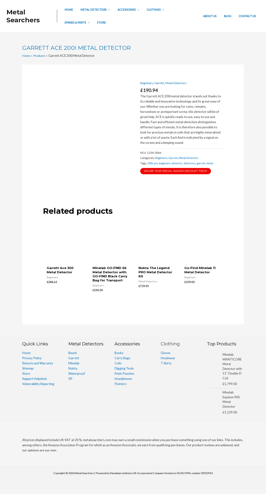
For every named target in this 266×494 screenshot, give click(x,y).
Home (26, 358)
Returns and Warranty (37, 368)
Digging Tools (124, 373)
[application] (109, 9)
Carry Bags (122, 363)
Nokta (72, 373)
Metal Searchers (23, 16)
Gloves (165, 358)
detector (178, 163)
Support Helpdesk (34, 384)
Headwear (168, 363)
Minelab (73, 368)
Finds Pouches (124, 378)
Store (26, 378)
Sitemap (27, 373)
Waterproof (76, 378)
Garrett (161, 83)
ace (156, 163)
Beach (72, 358)
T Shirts (166, 368)
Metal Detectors (179, 83)
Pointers (121, 389)
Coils (118, 368)
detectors (191, 163)
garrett (202, 163)
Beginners (147, 83)
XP (70, 384)
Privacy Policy (32, 363)
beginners (166, 163)
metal (211, 163)
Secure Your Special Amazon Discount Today (178, 171)
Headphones (123, 384)
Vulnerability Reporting (38, 389)
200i (150, 163)
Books (119, 358)
